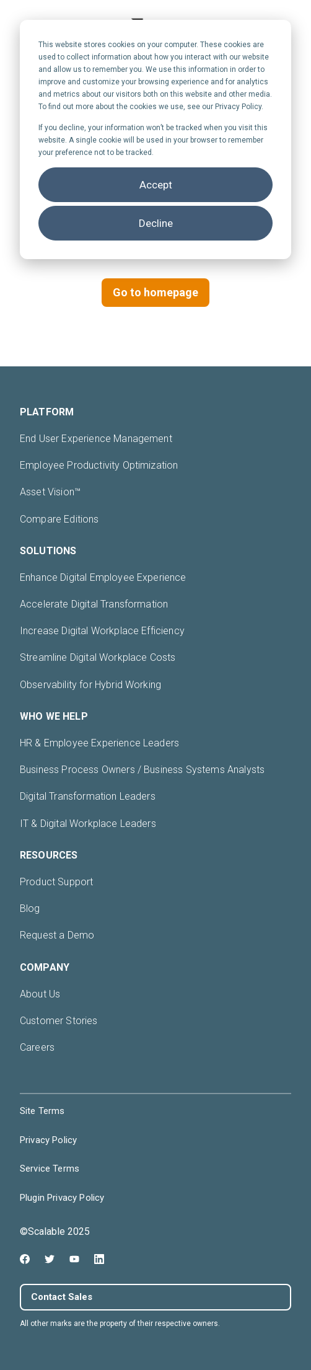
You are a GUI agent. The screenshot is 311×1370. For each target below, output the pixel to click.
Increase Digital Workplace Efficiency (102, 631)
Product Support (56, 882)
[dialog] (155, 139)
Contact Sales (61, 1296)
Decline (156, 223)
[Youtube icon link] (74, 1259)
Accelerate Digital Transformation (94, 604)
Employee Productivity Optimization (99, 465)
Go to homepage (155, 292)
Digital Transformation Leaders (88, 796)
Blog (30, 908)
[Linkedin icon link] (99, 1259)
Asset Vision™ (50, 492)
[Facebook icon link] (25, 1259)
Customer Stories (59, 1021)
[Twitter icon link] (50, 1259)
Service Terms (49, 1168)
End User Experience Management (96, 438)
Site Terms (42, 1110)
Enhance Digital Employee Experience (103, 577)
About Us (40, 994)
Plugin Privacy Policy (62, 1197)
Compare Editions (59, 519)
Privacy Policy (48, 1140)
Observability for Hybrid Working (90, 685)
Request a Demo (57, 935)
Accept (155, 185)
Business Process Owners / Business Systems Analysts (142, 770)
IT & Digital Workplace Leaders (88, 823)
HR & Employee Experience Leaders (99, 743)
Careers (37, 1047)
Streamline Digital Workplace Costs (97, 657)
